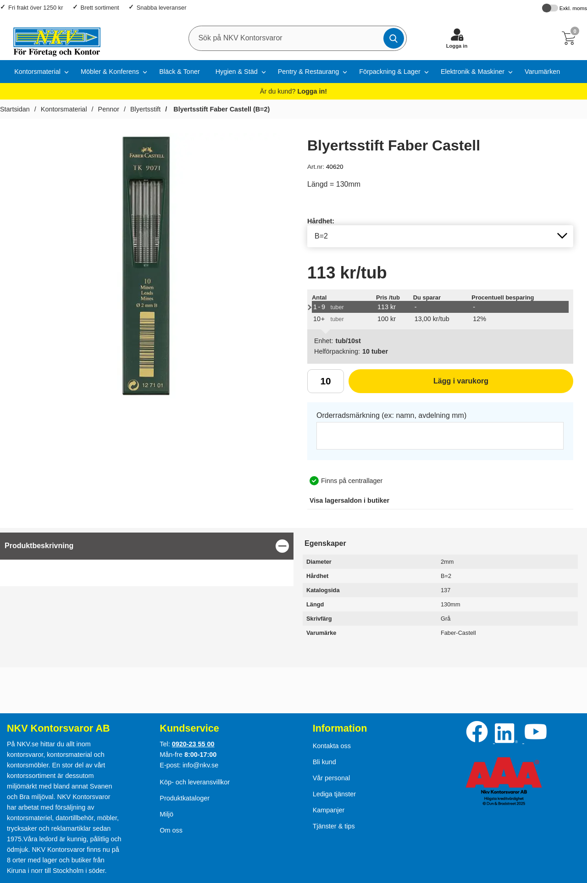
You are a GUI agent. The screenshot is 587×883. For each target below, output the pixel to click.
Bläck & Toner (179, 71)
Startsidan (15, 109)
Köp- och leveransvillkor (195, 782)
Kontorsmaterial (37, 71)
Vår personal (331, 778)
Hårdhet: (320, 221)
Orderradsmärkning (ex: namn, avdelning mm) (391, 415)
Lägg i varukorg (418, 384)
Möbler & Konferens (110, 71)
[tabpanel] (147, 559)
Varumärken (542, 71)
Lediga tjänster (334, 794)
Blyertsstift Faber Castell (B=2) (221, 109)
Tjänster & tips (334, 826)
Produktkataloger (185, 798)
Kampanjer (329, 810)
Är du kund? (293, 91)
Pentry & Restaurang (308, 71)
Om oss (171, 830)
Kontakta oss (332, 746)
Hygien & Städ (237, 71)
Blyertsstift (145, 109)
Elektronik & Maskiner (472, 71)
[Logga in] (457, 38)
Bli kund (324, 762)
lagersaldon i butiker (349, 500)
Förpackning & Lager (390, 71)
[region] (147, 546)
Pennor (108, 109)
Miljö (166, 814)
